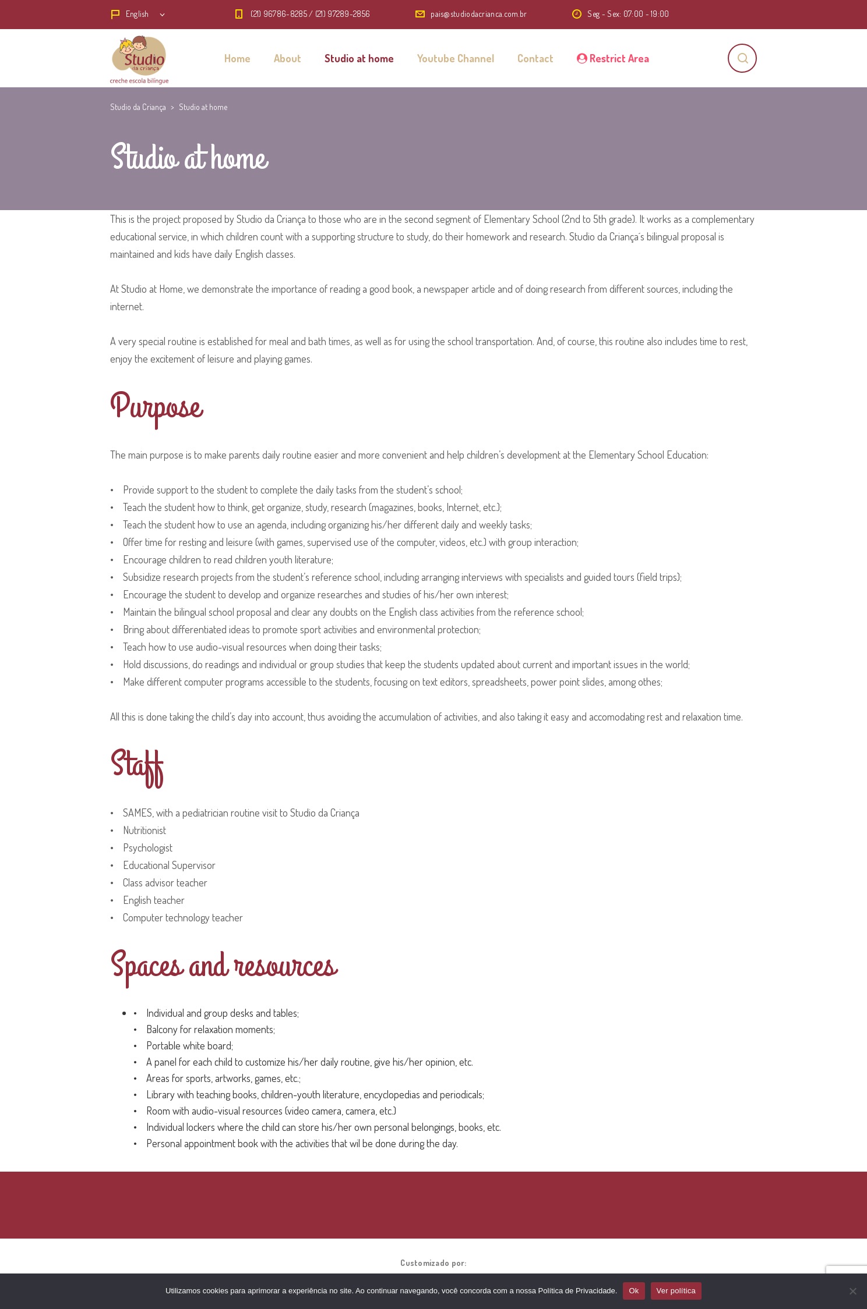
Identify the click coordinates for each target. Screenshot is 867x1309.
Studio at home (359, 58)
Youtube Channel (455, 58)
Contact (535, 58)
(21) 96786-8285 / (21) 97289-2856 (310, 14)
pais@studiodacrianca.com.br (479, 14)
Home (237, 58)
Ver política (676, 1290)
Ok (634, 1290)
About (287, 58)
